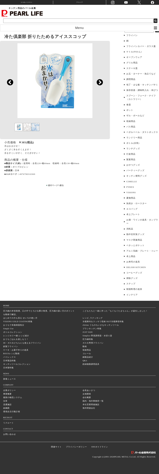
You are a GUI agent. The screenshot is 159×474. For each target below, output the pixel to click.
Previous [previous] (8, 84)
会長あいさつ (89, 390)
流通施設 (7, 405)
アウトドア (79, 2)
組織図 (6, 408)
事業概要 (7, 394)
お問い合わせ (9, 434)
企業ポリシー (9, 390)
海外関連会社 (89, 408)
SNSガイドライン (99, 447)
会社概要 (87, 397)
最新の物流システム (12, 397)
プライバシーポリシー (76, 447)
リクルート (8, 423)
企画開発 (87, 394)
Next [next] (98, 84)
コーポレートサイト (26, 2)
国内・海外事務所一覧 (93, 401)
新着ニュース (9, 379)
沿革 (5, 401)
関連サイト (56, 447)
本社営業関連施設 (91, 405)
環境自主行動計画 (11, 412)
